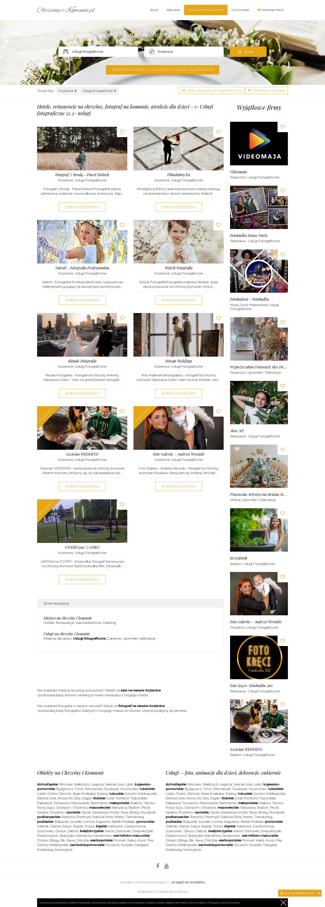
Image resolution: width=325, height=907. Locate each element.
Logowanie (240, 10)
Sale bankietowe (88, 623)
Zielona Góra (46, 798)
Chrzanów (79, 807)
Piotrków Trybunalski (131, 798)
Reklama (173, 10)
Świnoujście (64, 850)
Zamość (65, 794)
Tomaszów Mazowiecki (72, 803)
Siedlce (43, 812)
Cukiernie (114, 638)
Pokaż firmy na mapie (266, 90)
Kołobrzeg (45, 850)
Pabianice (44, 803)
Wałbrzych (82, 784)
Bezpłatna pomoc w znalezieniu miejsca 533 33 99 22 (162, 70)
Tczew (89, 826)
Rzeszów (68, 817)
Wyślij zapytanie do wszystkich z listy (211, 90)
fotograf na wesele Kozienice (141, 706)
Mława (235, 500)
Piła (150, 840)
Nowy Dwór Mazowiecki (249, 305)
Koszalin (127, 845)
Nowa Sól (65, 798)
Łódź (110, 798)
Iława (71, 840)
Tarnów (149, 803)
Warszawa (238, 241)
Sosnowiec (45, 831)
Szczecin (112, 845)
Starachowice (47, 836)
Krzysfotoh (238, 558)
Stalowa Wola (102, 817)
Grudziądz (111, 789)
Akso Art (237, 430)
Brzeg (134, 812)
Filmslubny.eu (178, 174)
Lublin (41, 794)
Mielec (119, 817)
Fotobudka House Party (249, 235)
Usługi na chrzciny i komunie (67, 633)
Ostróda (82, 840)
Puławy (102, 794)
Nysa (124, 812)
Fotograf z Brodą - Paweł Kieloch (82, 174)
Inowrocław (129, 789)
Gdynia (55, 826)
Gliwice (60, 831)
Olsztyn (42, 840)
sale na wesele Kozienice (141, 690)
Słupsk (78, 826)
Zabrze (73, 831)
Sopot (67, 826)
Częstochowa (134, 826)
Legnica (97, 784)
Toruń (79, 789)
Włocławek (93, 789)
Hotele (49, 623)
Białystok (62, 822)
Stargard (141, 845)
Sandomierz (102, 836)
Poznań (120, 840)
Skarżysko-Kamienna (75, 836)
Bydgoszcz (64, 789)
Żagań (87, 798)
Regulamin (145, 892)
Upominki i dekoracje (139, 638)
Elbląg (54, 840)
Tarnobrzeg (135, 817)
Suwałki (76, 822)
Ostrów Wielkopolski (52, 845)
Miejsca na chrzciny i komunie (68, 618)
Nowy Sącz (46, 807)
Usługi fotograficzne (99, 91)
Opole (86, 812)
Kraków (136, 803)
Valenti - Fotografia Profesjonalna (82, 268)
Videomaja (238, 171)
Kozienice (67, 91)
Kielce (109, 831)
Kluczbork (148, 812)
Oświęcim (63, 807)
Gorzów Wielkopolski (141, 794)
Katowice (115, 826)
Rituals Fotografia (82, 361)
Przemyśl (83, 817)
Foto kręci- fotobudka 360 (251, 685)
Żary (77, 798)
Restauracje (65, 623)
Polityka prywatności (172, 892)
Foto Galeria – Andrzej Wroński (178, 454)
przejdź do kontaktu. (188, 882)
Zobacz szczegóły (82, 207)
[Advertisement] (130, 671)
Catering (109, 623)
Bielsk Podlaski (123, 822)
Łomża (88, 822)
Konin (141, 840)
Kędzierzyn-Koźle (105, 812)
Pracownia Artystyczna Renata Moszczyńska (259, 494)
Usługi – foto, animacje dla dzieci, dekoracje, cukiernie (223, 772)
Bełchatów (99, 803)
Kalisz (131, 840)
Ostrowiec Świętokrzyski (134, 831)
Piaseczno (238, 177)
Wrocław (65, 784)
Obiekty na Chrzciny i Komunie (70, 772)
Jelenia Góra (114, 784)
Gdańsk (43, 826)
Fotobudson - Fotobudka (249, 299)
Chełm (52, 794)
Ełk (62, 840)
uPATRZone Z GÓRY (82, 547)
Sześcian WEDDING (82, 454)
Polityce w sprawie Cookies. (224, 902)
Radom (235, 564)
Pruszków (237, 627)
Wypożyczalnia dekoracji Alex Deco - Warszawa (259, 367)
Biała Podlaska (84, 794)
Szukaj (248, 52)
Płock (145, 807)
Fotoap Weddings (178, 361)
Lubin (129, 784)
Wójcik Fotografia (179, 268)
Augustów (103, 822)
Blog (154, 10)
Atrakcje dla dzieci (58, 638)
